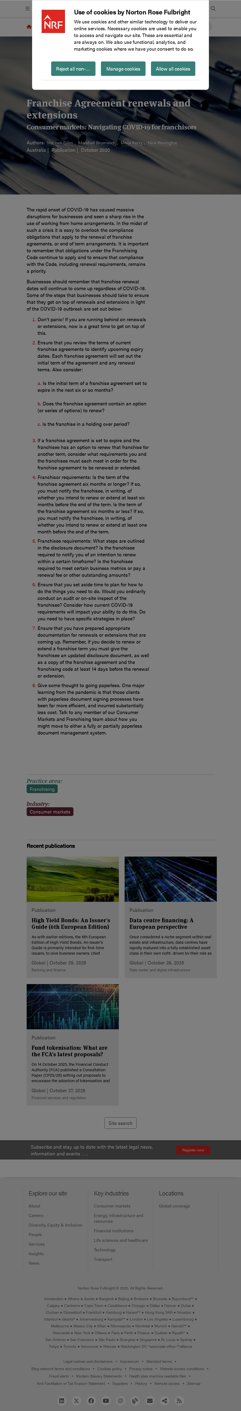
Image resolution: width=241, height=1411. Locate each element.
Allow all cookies (173, 68)
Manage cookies (123, 68)
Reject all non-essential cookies (75, 68)
